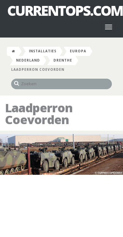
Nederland (28, 60)
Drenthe (62, 60)
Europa (78, 51)
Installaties (42, 51)
